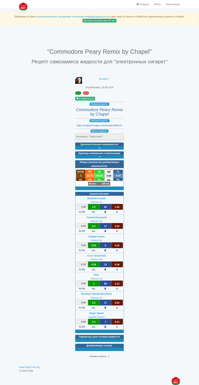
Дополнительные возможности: (99, 144)
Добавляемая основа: (99, 345)
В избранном (85, 98)
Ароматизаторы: (99, 193)
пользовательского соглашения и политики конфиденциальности (72, 16)
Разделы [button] (143, 4)
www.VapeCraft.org (29, 367)
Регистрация (173, 4)
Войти (157, 4)
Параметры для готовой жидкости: (99, 336)
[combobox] (99, 137)
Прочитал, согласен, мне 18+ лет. (99, 20)
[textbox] (91, 136)
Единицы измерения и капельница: (99, 153)
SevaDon (104, 78)
